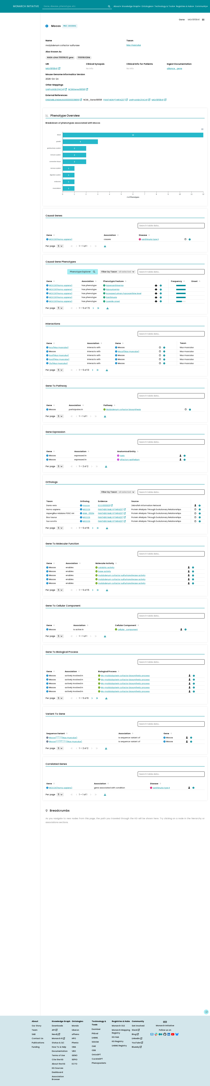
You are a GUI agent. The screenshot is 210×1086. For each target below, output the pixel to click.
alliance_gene (174, 68)
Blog (135, 1034)
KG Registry (117, 1041)
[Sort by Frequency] (183, 281)
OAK (94, 1046)
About (117, 6)
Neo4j (56, 1034)
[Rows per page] (60, 246)
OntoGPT (96, 1054)
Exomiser (96, 1029)
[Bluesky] (176, 1034)
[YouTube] (172, 1034)
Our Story (36, 1025)
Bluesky (137, 1047)
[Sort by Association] (117, 235)
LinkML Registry (119, 1045)
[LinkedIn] (168, 1034)
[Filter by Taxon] (118, 272)
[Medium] (160, 1034)
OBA (74, 1047)
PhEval (95, 1033)
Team (34, 1030)
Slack (136, 1030)
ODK (94, 1050)
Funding (36, 1047)
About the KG (58, 1063)
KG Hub (115, 1037)
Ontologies (147, 6)
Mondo (75, 1025)
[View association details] (189, 239)
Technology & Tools (164, 6)
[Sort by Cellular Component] (137, 625)
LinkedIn (137, 1038)
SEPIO (74, 1059)
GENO (74, 1055)
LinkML (95, 1037)
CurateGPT (97, 1059)
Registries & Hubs (185, 6)
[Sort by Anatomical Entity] (137, 451)
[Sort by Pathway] (114, 405)
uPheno (75, 1034)
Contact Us (37, 1038)
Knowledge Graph (131, 6)
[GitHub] (164, 1034)
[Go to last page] (98, 308)
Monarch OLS (118, 1025)
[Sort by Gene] (53, 235)
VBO (74, 1051)
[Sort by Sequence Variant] (66, 733)
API (54, 1030)
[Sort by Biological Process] (118, 671)
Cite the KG (57, 1059)
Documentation (60, 1051)
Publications (38, 1042)
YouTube (137, 1042)
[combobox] (77, 6)
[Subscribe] (151, 1034)
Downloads (57, 1025)
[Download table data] (104, 246)
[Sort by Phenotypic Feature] (125, 281)
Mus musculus (133, 45)
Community (201, 6)
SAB (33, 1034)
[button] (180, 285)
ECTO (74, 1063)
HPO (74, 1038)
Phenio (75, 1042)
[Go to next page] (92, 308)
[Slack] (156, 1034)
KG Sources (57, 1068)
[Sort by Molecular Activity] (115, 563)
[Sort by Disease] (148, 235)
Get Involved (138, 1025)
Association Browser (58, 1078)
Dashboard (57, 1072)
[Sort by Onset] (199, 281)
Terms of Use (58, 1055)
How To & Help (59, 1047)
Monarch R (58, 1038)
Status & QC (58, 1042)
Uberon (75, 1030)
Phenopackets (99, 1063)
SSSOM (95, 1042)
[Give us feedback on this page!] (206, 1012)
